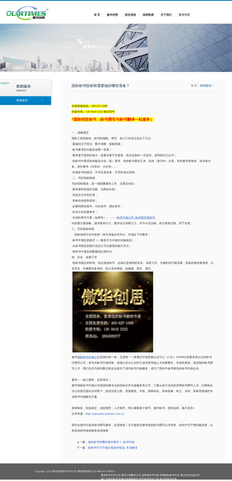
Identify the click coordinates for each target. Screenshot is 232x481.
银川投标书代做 (168, 479)
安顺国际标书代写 (169, 475)
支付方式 (184, 14)
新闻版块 (205, 85)
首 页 (97, 14)
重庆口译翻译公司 (131, 475)
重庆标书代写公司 (110, 475)
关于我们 (166, 14)
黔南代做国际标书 (128, 479)
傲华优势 (112, 14)
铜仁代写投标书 (109, 479)
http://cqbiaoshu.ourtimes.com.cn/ (105, 413)
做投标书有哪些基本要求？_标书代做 (111, 442)
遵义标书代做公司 (190, 475)
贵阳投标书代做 (150, 475)
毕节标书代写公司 (149, 479)
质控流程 (130, 14)
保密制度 (148, 14)
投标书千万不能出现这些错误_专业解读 (112, 447)
